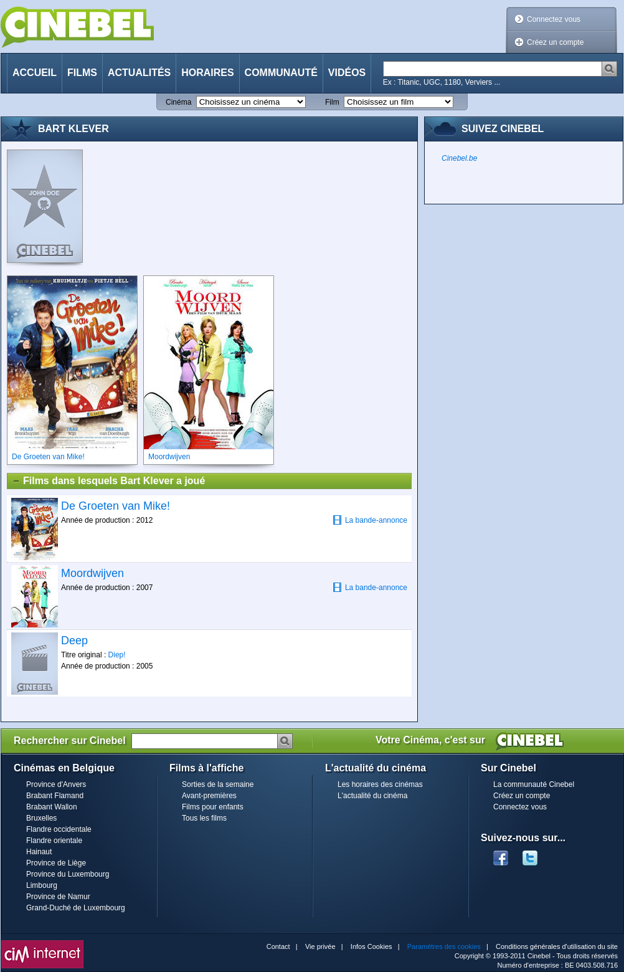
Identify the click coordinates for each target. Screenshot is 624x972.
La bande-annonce (370, 520)
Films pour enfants (212, 807)
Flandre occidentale (59, 829)
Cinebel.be (459, 158)
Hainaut (39, 851)
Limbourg (41, 885)
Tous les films (204, 818)
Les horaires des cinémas (380, 784)
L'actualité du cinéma (372, 795)
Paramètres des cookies (444, 946)
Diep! (117, 654)
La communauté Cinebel (533, 784)
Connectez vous (553, 19)
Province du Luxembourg (67, 874)
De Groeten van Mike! (115, 506)
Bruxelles (41, 818)
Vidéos (347, 72)
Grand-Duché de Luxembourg (75, 907)
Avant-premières (209, 795)
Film (332, 102)
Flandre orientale (54, 840)
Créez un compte (555, 42)
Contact (278, 946)
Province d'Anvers (56, 784)
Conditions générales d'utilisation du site (557, 946)
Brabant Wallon (51, 807)
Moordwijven (92, 573)
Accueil (34, 72)
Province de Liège (56, 863)
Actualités (139, 72)
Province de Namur (58, 896)
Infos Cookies (371, 946)
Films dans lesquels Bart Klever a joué (108, 481)
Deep (74, 640)
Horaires (207, 72)
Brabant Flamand (54, 795)
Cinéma (178, 102)
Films (82, 72)
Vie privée (320, 946)
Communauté (281, 72)
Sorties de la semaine (217, 784)
